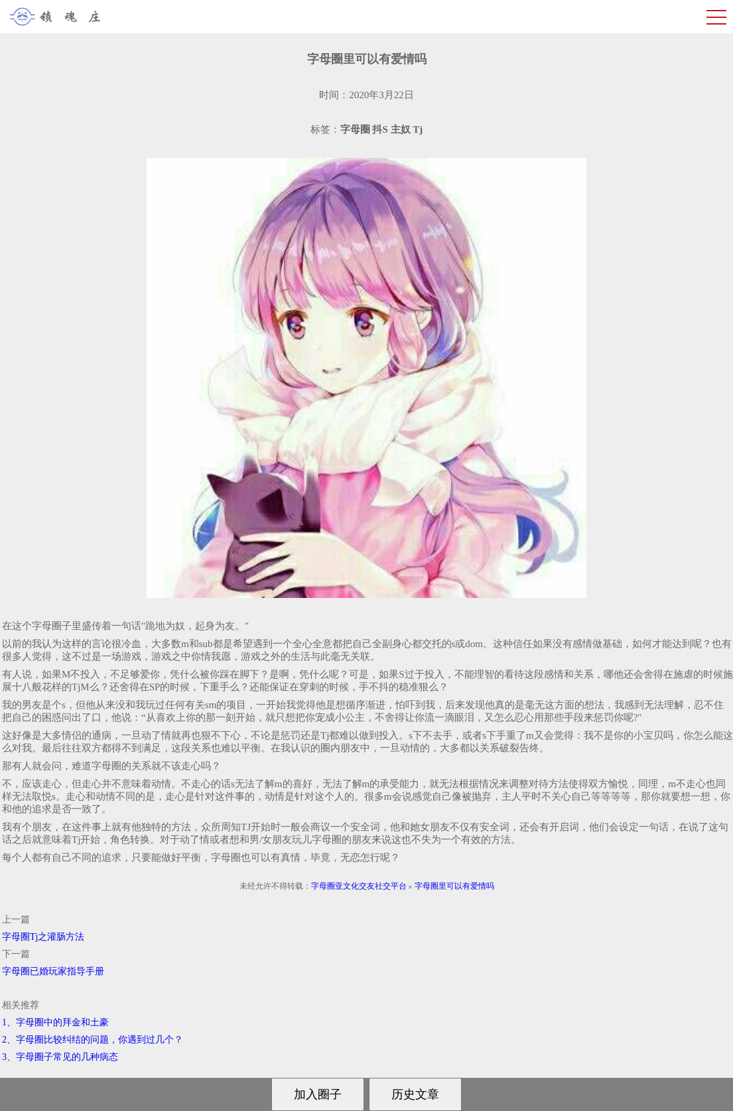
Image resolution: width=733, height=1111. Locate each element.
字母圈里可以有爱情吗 (454, 886)
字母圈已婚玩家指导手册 (53, 971)
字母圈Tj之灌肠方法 (43, 937)
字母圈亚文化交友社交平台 (359, 886)
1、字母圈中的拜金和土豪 (55, 1022)
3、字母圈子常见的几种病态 (60, 1057)
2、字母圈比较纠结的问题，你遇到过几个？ (92, 1040)
